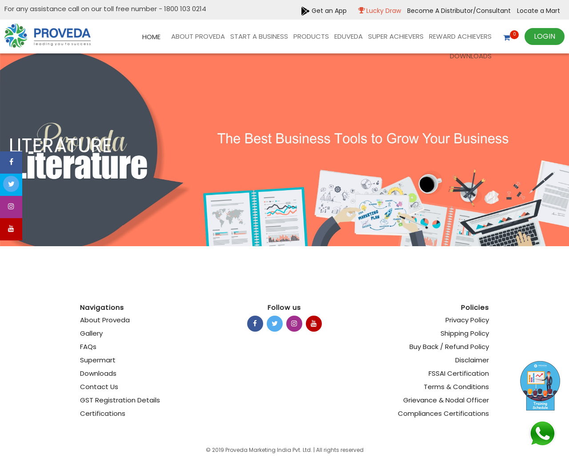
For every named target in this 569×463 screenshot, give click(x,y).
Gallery (91, 333)
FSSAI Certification (459, 373)
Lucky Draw (377, 10)
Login (544, 36)
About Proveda (198, 36)
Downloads (471, 56)
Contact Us (99, 386)
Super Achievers (396, 36)
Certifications (102, 413)
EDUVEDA (348, 36)
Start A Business (259, 36)
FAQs (88, 346)
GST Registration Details (120, 400)
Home (151, 36)
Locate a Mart (538, 10)
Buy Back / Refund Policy (449, 346)
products (311, 36)
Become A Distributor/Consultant (460, 10)
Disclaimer (472, 360)
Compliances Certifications (443, 413)
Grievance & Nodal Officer (446, 400)
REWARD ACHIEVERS (460, 36)
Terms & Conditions (456, 386)
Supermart (98, 360)
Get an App (324, 10)
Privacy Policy (467, 320)
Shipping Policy (465, 333)
